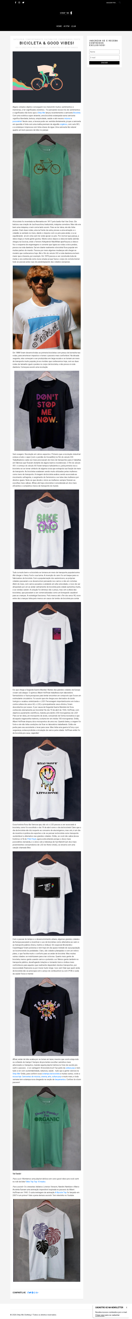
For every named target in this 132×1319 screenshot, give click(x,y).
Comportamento (34, 39)
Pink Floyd (31, 839)
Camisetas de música (31, 1076)
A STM (66, 26)
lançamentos (60, 1079)
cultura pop (70, 1068)
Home (59, 26)
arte (49, 1076)
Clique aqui (99, 1315)
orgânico (63, 124)
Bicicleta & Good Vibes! (46, 43)
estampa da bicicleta (51, 1074)
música (67, 118)
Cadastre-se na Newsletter (109, 1307)
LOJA (73, 26)
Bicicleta (76, 113)
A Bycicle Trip (61, 1192)
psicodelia (17, 121)
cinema (44, 1076)
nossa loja (17, 1076)
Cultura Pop (50, 39)
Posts (77, 39)
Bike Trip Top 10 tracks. (36, 1182)
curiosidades (65, 39)
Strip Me (41, 113)
